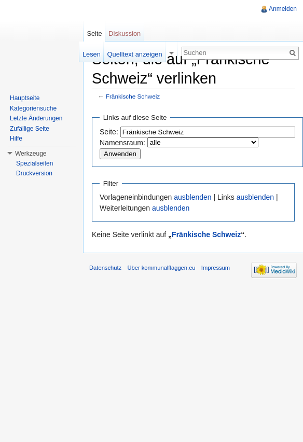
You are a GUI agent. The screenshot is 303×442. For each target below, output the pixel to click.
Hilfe (16, 138)
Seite (94, 33)
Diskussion (124, 33)
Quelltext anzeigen (134, 54)
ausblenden (192, 197)
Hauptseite (24, 98)
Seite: (109, 132)
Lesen (91, 54)
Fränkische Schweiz (133, 96)
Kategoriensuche (33, 108)
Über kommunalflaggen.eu (161, 268)
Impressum (215, 268)
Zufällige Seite (29, 128)
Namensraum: (122, 143)
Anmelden (283, 8)
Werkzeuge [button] (30, 153)
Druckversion (34, 173)
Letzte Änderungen (36, 118)
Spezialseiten (34, 163)
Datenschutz (105, 268)
